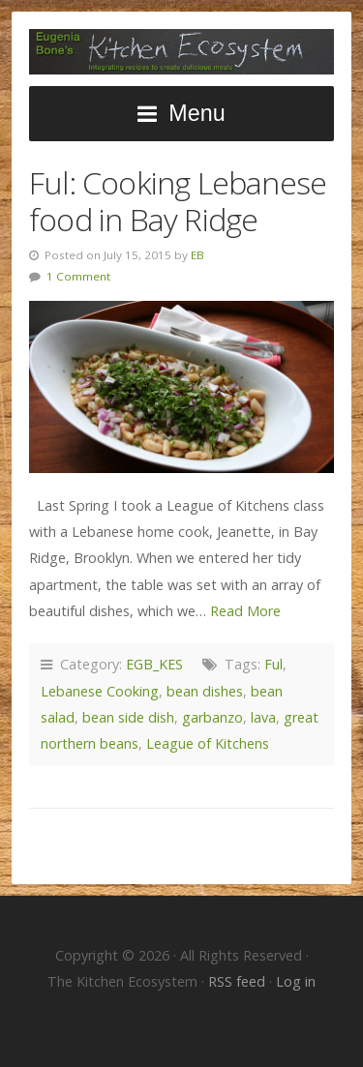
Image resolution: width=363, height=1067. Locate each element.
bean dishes (204, 691)
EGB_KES (154, 664)
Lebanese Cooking (100, 691)
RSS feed (238, 981)
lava (263, 717)
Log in (296, 981)
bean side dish (128, 717)
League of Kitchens (207, 743)
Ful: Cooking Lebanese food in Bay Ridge (177, 201)
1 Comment (78, 276)
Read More (245, 611)
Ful (273, 664)
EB (197, 255)
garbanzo (212, 717)
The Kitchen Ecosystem (181, 51)
